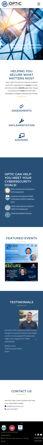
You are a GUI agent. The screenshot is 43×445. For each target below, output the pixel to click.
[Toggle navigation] (38, 4)
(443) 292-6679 (12, 409)
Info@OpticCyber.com (15, 406)
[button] (7, 339)
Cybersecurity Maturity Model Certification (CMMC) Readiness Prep (22, 199)
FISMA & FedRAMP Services (21, 213)
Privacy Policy (38, 440)
